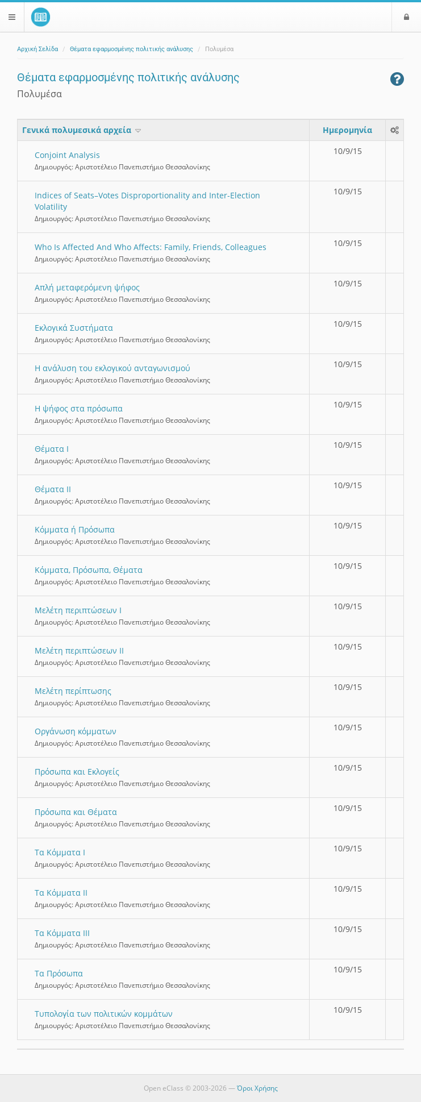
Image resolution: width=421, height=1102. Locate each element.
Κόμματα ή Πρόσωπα (75, 529)
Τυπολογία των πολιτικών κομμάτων (104, 1013)
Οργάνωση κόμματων (75, 731)
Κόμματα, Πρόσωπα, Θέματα (89, 569)
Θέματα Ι (52, 448)
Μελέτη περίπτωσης (73, 690)
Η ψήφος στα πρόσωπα (79, 408)
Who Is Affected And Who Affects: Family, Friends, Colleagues (150, 247)
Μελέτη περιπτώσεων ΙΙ (79, 650)
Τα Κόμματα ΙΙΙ (62, 933)
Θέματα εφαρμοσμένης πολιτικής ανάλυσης (131, 49)
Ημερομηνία (347, 129)
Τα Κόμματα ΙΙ (61, 892)
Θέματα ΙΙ (53, 489)
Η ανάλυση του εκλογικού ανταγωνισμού (112, 368)
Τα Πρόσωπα (59, 973)
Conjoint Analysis (67, 154)
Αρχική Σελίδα (37, 49)
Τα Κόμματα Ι (60, 852)
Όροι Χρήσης (257, 1088)
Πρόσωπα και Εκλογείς (77, 771)
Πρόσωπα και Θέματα (76, 811)
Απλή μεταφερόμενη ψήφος (87, 287)
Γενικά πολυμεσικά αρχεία (82, 129)
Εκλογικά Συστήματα (74, 327)
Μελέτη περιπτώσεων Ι (78, 610)
